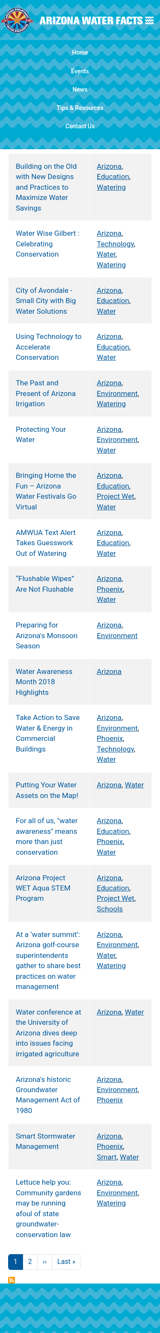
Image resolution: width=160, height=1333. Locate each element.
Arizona (109, 166)
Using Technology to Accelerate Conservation (48, 346)
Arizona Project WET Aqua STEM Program (43, 888)
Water (106, 254)
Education (113, 176)
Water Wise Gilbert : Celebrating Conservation (47, 243)
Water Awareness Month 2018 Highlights (44, 682)
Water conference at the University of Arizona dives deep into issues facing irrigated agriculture (48, 1033)
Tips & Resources (80, 107)
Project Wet (115, 496)
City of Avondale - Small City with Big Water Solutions (46, 300)
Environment (117, 393)
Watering (111, 187)
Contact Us (80, 126)
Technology (115, 244)
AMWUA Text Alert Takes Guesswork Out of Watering (46, 543)
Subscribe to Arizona (11, 1280)
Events (80, 71)
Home (80, 52)
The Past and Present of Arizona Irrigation (46, 393)
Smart (106, 1157)
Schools (110, 909)
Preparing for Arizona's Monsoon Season (47, 635)
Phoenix (110, 589)
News (80, 89)
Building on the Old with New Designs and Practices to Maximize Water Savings (46, 187)
